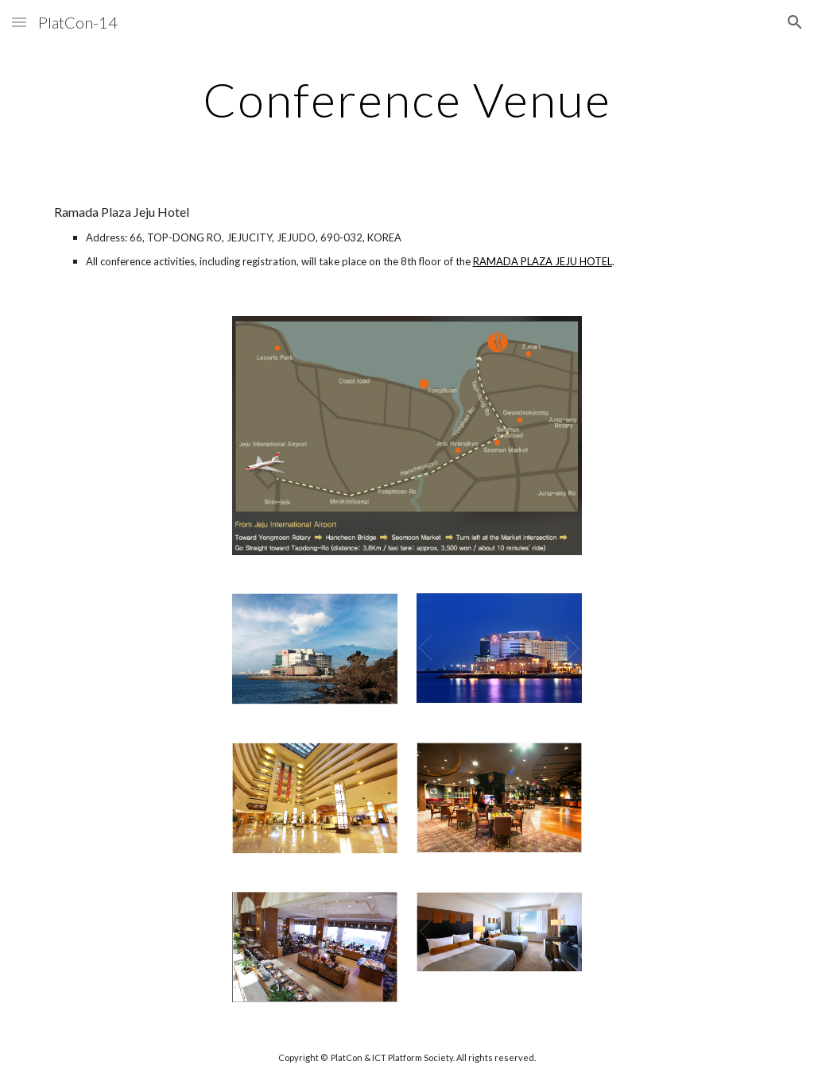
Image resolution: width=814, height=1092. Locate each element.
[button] (19, 22)
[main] (406, 99)
